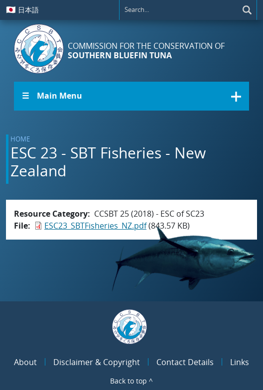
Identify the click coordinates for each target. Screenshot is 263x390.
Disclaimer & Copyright (96, 362)
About (25, 362)
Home (20, 138)
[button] (131, 96)
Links (239, 362)
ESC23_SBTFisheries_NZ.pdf (95, 225)
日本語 (22, 9)
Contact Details (185, 362)
